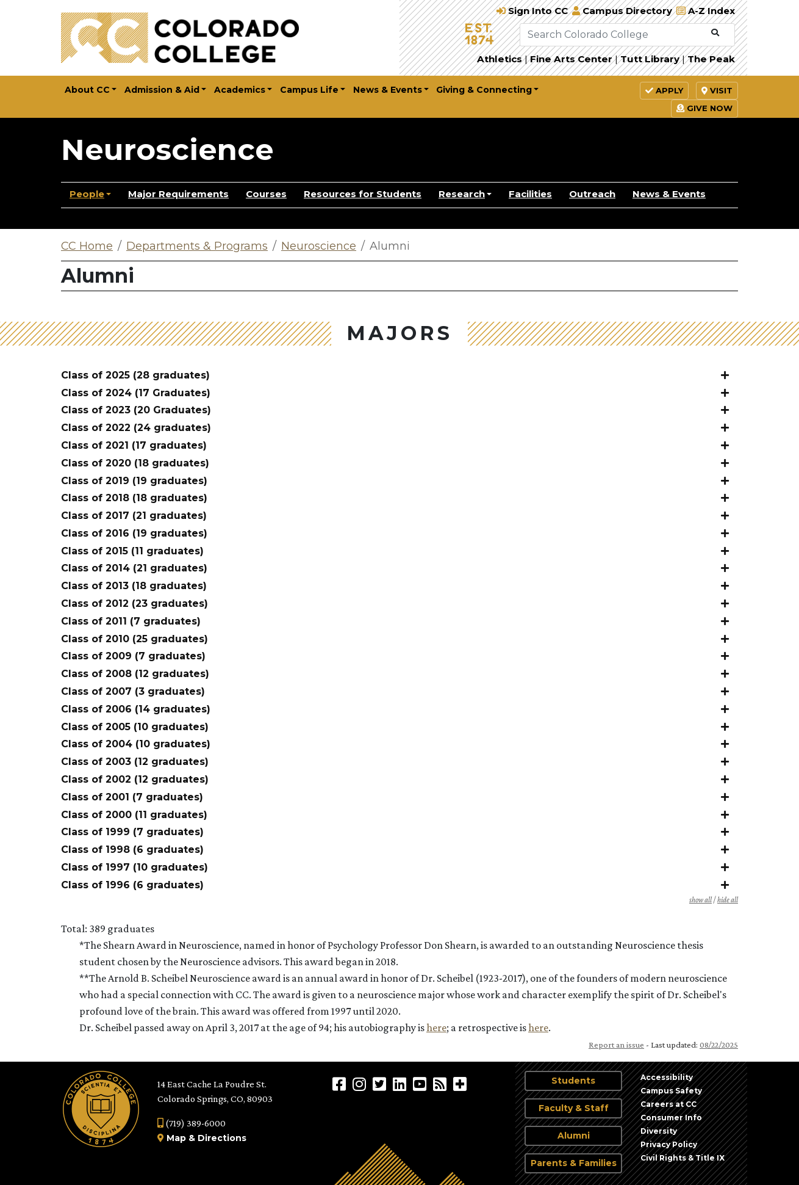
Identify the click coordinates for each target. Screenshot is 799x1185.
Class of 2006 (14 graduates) (135, 709)
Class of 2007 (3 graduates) (133, 691)
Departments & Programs (197, 246)
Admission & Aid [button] (161, 89)
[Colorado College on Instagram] (361, 1083)
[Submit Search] (715, 33)
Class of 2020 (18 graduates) (135, 463)
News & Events (669, 194)
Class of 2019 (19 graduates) (134, 481)
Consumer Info (671, 1117)
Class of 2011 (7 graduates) (131, 621)
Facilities (530, 194)
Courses (266, 194)
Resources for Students (362, 194)
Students (573, 1080)
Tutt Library (649, 59)
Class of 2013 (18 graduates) (134, 586)
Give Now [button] (704, 108)
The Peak (711, 59)
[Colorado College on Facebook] (341, 1083)
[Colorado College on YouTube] (421, 1083)
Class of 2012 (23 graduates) (134, 603)
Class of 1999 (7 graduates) (132, 832)
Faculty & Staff (574, 1108)
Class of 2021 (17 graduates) (134, 445)
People (87, 194)
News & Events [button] (387, 89)
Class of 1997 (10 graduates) (134, 867)
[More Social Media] (459, 1083)
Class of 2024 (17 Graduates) (135, 393)
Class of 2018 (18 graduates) (134, 498)
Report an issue (616, 1044)
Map (176, 1137)
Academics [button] (239, 89)
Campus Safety (671, 1090)
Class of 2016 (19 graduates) (134, 533)
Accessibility (666, 1077)
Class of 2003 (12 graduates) (135, 761)
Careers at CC (668, 1104)
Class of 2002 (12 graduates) (135, 779)
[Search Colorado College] (613, 35)
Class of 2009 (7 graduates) (133, 656)
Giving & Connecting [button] (484, 89)
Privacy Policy (668, 1144)
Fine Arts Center (571, 59)
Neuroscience (167, 149)
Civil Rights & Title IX (682, 1157)
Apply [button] (664, 90)
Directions (222, 1137)
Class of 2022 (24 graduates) (136, 427)
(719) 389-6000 (191, 1123)
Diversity (658, 1131)
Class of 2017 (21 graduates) (134, 515)
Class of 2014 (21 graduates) (134, 568)
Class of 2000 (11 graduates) (134, 815)
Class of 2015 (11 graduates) (132, 551)
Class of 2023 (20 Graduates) (136, 410)
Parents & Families (574, 1163)
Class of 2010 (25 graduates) (134, 639)
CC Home (87, 246)
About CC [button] (87, 89)
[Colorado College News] (441, 1083)
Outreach (592, 194)
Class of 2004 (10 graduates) (135, 744)
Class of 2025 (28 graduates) (135, 375)
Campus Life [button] (309, 89)
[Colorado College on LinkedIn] (401, 1083)
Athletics (499, 59)
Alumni (573, 1135)
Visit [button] (717, 90)
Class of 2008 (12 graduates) (135, 673)
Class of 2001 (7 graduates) (132, 797)
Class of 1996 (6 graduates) (132, 885)
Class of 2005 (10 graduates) (135, 727)
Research (462, 194)
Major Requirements (178, 194)
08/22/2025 (719, 1044)
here (436, 1027)
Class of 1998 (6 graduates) (132, 849)
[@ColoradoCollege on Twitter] (381, 1083)
